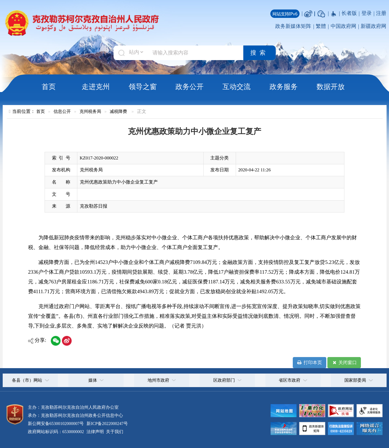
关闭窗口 (344, 362)
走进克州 (96, 87)
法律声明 (95, 431)
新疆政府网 (373, 26)
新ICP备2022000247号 (106, 423)
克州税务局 (90, 111)
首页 (49, 87)
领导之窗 (143, 87)
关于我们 (114, 431)
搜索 (259, 53)
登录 (366, 13)
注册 (381, 13)
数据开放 (331, 87)
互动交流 (236, 87)
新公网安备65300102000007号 (56, 423)
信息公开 (62, 111)
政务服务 (284, 87)
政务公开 (189, 87)
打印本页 (309, 362)
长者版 (349, 13)
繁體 (321, 26)
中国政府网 (343, 26)
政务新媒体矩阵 (293, 26)
